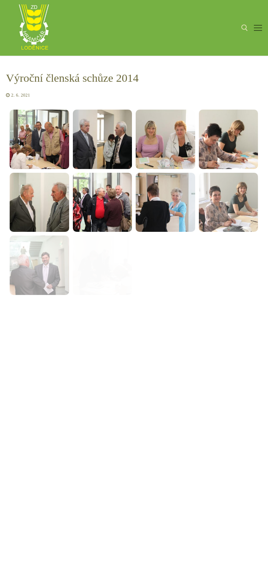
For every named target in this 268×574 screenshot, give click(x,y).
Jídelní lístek (207, 469)
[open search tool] (244, 28)
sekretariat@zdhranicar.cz (141, 487)
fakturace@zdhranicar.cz (126, 506)
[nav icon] (258, 28)
